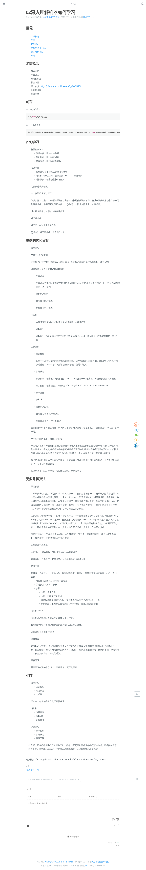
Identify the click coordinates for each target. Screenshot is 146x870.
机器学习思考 (54, 17)
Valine (118, 843)
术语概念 (35, 36)
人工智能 (44, 17)
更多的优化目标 (38, 48)
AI (93, 17)
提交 (115, 826)
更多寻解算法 (37, 51)
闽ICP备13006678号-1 (54, 861)
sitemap (69, 861)
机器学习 (87, 17)
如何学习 (35, 44)
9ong (73, 3)
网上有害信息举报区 (100, 861)
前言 (33, 40)
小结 (33, 55)
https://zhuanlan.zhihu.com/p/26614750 (60, 86)
